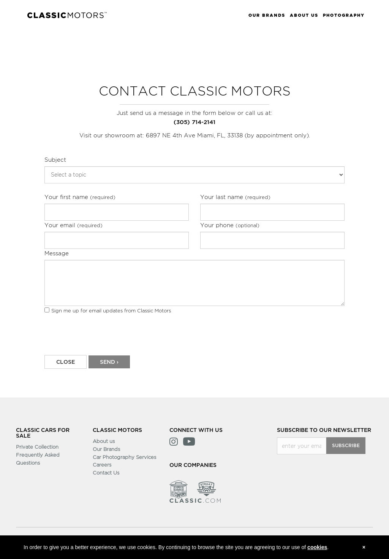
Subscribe (346, 446)
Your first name (79, 197)
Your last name (235, 197)
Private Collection (37, 446)
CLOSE (65, 362)
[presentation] (102, 337)
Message (56, 253)
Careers (102, 464)
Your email (73, 225)
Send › (109, 362)
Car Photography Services (124, 457)
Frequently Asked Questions (38, 458)
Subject (55, 159)
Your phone (229, 225)
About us (104, 441)
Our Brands (106, 449)
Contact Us (106, 472)
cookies (317, 547)
